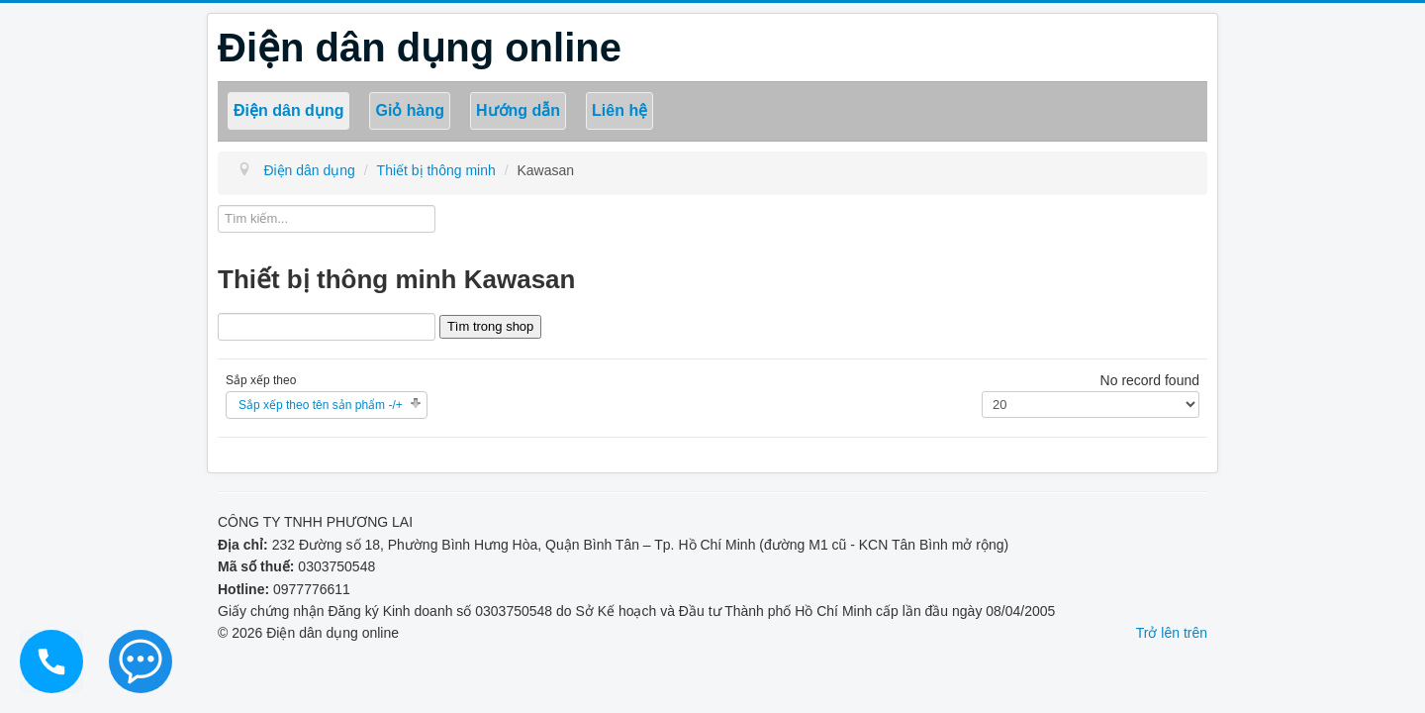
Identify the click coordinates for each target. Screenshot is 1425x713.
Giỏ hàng (409, 110)
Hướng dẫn (518, 110)
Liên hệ (619, 110)
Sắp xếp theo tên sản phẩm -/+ (320, 405)
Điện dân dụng (288, 110)
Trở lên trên (1171, 633)
